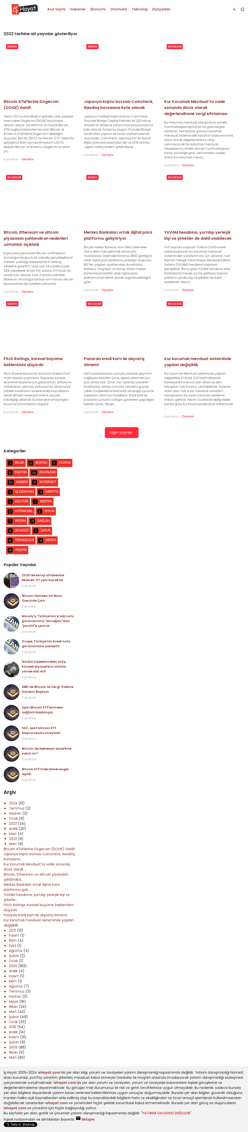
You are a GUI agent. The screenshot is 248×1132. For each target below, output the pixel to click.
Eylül (13, 945)
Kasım (14, 935)
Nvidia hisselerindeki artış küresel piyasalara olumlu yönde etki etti (44, 666)
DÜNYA (12, 46)
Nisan (14, 1006)
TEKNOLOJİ (21, 540)
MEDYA (42, 501)
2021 (13, 930)
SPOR (41, 530)
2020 (13, 965)
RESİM (17, 521)
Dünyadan (161, 9)
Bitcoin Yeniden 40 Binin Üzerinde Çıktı (42, 598)
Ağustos (16, 950)
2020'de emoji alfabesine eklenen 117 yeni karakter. (43, 577)
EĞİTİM (17, 472)
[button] (234, 9)
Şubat (14, 955)
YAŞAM (17, 550)
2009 (13, 1047)
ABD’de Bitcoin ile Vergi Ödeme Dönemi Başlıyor (47, 689)
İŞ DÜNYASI (21, 492)
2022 (13, 838)
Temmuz (17, 808)
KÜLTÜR (18, 501)
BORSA (37, 463)
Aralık (14, 828)
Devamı (27, 159)
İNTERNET (44, 482)
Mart (13, 833)
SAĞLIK (40, 521)
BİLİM (16, 463)
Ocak (14, 818)
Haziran (15, 813)
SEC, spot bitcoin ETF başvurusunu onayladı (41, 730)
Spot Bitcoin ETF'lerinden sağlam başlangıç (42, 710)
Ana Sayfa (56, 9)
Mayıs (14, 1001)
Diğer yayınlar (121, 432)
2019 (13, 1026)
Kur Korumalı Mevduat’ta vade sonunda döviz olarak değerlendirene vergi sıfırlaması (195, 107)
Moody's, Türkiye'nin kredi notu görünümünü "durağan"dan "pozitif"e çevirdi (48, 621)
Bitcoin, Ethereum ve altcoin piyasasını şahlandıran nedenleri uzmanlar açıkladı (36, 238)
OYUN (45, 511)
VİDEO (47, 540)
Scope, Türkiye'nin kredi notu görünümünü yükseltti (46, 643)
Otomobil (118, 9)
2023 (13, 823)
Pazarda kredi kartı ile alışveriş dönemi (35, 915)
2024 (13, 803)
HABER (18, 482)
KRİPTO (48, 492)
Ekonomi (98, 9)
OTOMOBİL (20, 511)
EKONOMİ (174, 46)
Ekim (13, 940)
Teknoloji (139, 9)
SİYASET (18, 530)
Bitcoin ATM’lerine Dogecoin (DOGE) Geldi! (39, 849)
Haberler (78, 9)
